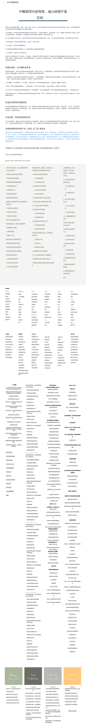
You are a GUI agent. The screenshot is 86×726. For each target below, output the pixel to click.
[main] (43, 14)
